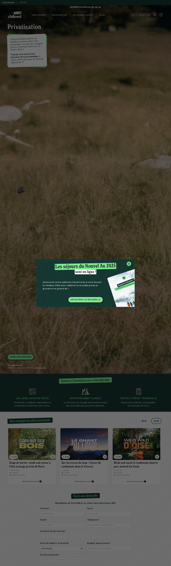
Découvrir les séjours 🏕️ (86, 300)
